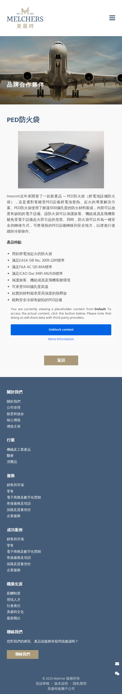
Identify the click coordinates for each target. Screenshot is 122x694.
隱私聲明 (79, 683)
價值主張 (13, 426)
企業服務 (13, 516)
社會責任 (13, 605)
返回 (61, 360)
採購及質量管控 (19, 510)
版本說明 (61, 683)
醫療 (10, 455)
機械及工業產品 (19, 449)
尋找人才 (13, 599)
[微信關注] (117, 674)
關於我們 (13, 401)
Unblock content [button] (61, 329)
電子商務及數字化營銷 (24, 497)
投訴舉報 (42, 683)
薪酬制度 (13, 593)
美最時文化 (15, 612)
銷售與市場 (15, 485)
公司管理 (13, 407)
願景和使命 (15, 414)
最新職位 (13, 618)
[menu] (112, 18)
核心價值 (13, 420)
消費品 (12, 461)
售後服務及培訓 (19, 503)
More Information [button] (61, 339)
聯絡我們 (22, 654)
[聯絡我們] (117, 664)
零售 (10, 491)
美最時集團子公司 (61, 688)
